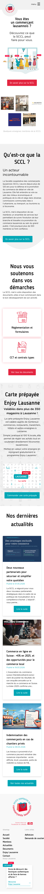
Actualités (7, 845)
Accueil (6, 834)
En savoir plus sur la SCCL (22, 82)
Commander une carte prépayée (22, 495)
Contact (6, 855)
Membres (7, 841)
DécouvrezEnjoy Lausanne (19, 883)
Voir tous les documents (22, 372)
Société (6, 838)
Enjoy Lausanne (10, 852)
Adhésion (29, 834)
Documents (8, 848)
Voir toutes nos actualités (22, 783)
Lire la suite (22, 609)
